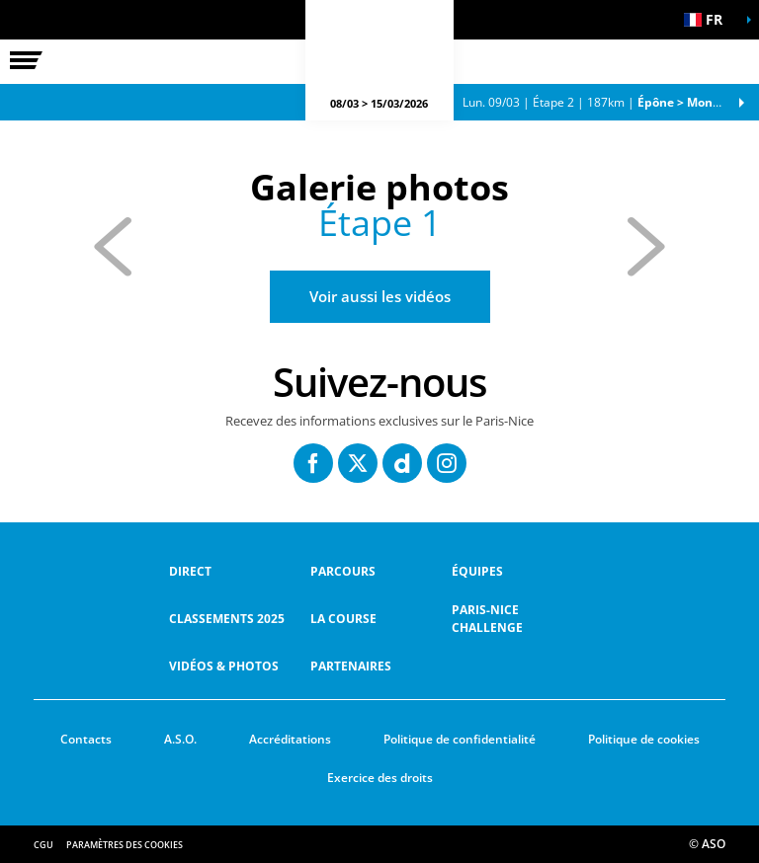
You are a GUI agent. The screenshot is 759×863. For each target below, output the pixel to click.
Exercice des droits (380, 777)
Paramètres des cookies (124, 844)
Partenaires (350, 666)
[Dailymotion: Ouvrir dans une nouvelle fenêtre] (402, 463)
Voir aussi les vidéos (380, 296)
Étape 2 (604, 102)
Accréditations (290, 739)
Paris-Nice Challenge (487, 619)
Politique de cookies (644, 739)
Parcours (343, 571)
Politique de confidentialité (459, 739)
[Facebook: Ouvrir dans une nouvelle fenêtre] (313, 463)
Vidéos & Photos (224, 666)
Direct (190, 571)
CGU (43, 844)
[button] (709, 19)
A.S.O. (180, 739)
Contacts (86, 739)
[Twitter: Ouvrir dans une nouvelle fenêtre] (358, 463)
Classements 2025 (227, 618)
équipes (477, 571)
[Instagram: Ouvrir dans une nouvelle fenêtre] (446, 463)
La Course (343, 618)
